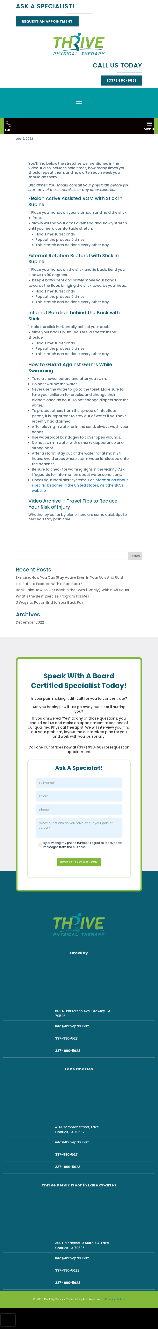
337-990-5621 (66, 1059)
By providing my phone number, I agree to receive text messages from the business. (82, 865)
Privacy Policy (115, 1321)
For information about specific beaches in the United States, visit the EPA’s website (80, 505)
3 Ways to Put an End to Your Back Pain (50, 622)
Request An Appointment (47, 21)
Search (135, 576)
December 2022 (30, 642)
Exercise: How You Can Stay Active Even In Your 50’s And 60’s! (69, 597)
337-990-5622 (67, 1291)
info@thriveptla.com (72, 1047)
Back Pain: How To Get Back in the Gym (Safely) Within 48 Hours (72, 609)
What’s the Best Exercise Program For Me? (52, 616)
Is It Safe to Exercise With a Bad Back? (49, 603)
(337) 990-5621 (121, 80)
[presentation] (8, 1320)
